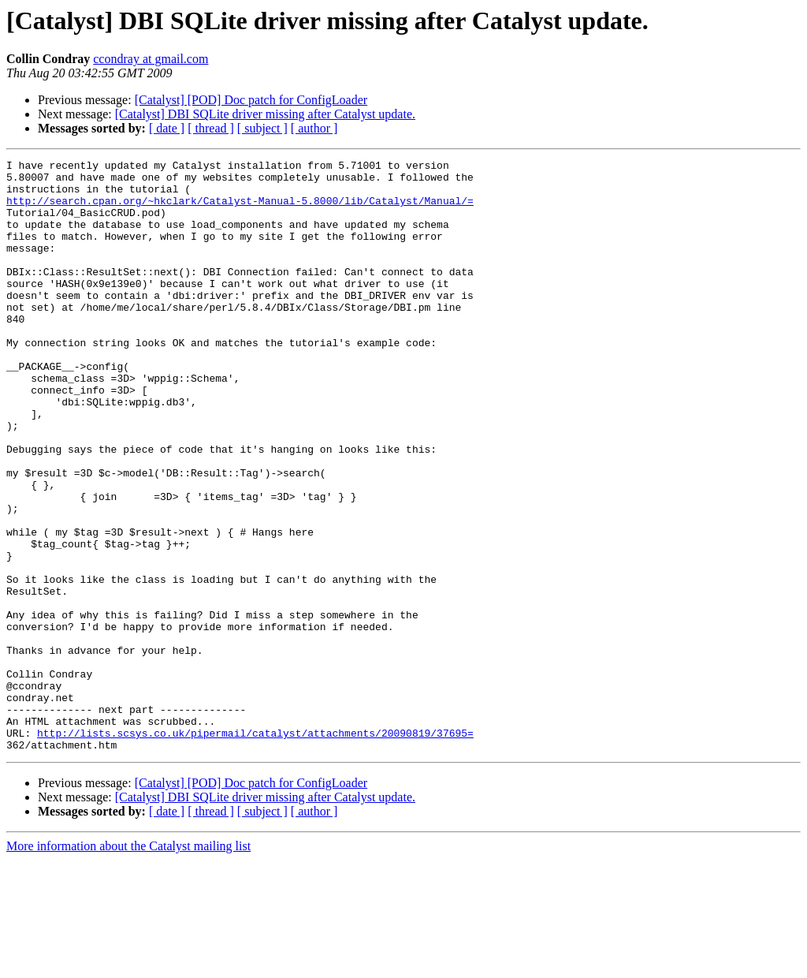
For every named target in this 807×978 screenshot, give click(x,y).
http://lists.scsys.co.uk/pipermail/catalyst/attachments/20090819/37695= (255, 849)
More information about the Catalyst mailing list (128, 964)
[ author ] (314, 128)
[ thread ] (211, 128)
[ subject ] (262, 128)
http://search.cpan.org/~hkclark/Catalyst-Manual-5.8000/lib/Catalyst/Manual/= (240, 210)
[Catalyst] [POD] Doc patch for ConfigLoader (251, 99)
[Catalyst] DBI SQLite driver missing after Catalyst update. (265, 114)
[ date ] (166, 128)
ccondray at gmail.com (150, 58)
